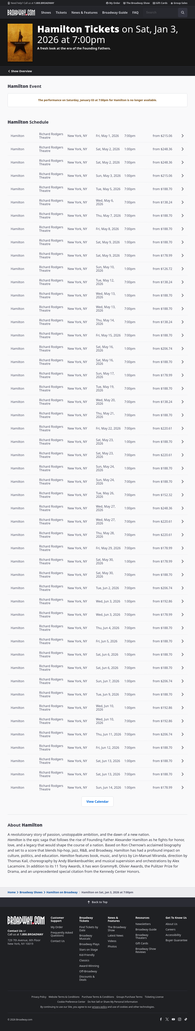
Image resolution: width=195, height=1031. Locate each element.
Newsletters (143, 924)
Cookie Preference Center (71, 1001)
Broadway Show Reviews (146, 950)
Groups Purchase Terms (129, 997)
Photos (112, 946)
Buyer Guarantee (176, 940)
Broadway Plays (89, 944)
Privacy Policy (39, 997)
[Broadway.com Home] (21, 12)
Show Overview (20, 71)
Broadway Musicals (85, 937)
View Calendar (97, 801)
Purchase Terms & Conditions (98, 997)
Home (12, 892)
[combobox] (165, 12)
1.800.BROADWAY (31, 3)
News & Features (84, 12)
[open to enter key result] (182, 12)
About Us (171, 924)
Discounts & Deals (87, 978)
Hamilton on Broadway (60, 892)
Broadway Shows (29, 892)
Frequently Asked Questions (62, 934)
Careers (170, 929)
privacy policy (99, 1007)
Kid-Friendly (87, 955)
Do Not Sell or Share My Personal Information (113, 1001)
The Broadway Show (136, 3)
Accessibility (173, 935)
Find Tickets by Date (88, 928)
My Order (113, 3)
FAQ (135, 12)
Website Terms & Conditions (64, 997)
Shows (46, 12)
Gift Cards (160, 3)
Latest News (115, 935)
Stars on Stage (88, 949)
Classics (84, 960)
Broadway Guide (115, 12)
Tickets (61, 12)
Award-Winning (89, 966)
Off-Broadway (88, 971)
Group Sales (179, 3)
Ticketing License (154, 997)
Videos (112, 941)
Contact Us (15, 931)
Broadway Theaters (142, 936)
